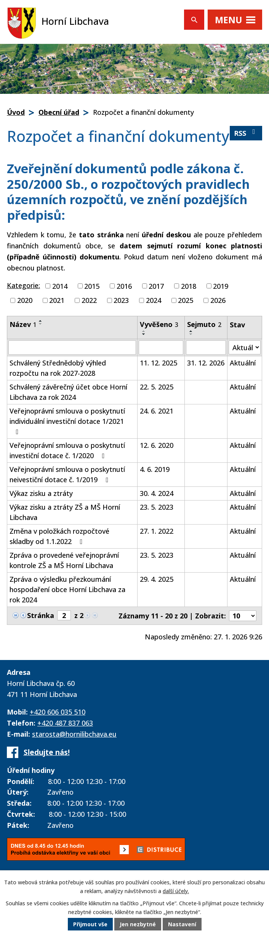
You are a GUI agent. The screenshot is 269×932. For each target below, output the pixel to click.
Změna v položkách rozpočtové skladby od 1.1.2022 (59, 536)
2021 (56, 300)
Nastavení (182, 924)
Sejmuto (204, 324)
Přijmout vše (90, 924)
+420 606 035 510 (57, 711)
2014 (59, 285)
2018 (188, 285)
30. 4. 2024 (156, 493)
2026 (218, 300)
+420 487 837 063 (65, 723)
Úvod (16, 112)
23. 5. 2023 (156, 507)
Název (23, 324)
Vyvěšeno (159, 324)
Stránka (40, 615)
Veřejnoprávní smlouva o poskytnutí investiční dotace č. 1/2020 (67, 450)
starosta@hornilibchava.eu (74, 734)
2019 (220, 285)
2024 (153, 300)
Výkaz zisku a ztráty (41, 493)
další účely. (176, 891)
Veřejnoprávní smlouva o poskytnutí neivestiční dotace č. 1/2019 (67, 474)
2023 (121, 300)
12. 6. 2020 (156, 445)
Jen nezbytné (138, 924)
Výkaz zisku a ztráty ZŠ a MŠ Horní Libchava (65, 512)
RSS (246, 133)
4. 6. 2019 (155, 469)
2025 (185, 300)
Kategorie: (23, 285)
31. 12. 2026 (205, 362)
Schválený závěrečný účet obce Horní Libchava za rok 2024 (68, 392)
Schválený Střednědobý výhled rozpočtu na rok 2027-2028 (58, 368)
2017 (156, 285)
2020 (24, 300)
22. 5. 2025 (156, 386)
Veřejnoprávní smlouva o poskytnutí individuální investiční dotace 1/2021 (67, 420)
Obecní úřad (58, 112)
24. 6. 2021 (156, 410)
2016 (124, 285)
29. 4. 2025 (156, 579)
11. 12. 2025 (158, 362)
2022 (89, 300)
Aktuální (243, 362)
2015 (91, 285)
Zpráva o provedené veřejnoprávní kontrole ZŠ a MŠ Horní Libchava (64, 560)
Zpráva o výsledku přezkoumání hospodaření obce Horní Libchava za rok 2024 (67, 589)
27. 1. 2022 (156, 531)
